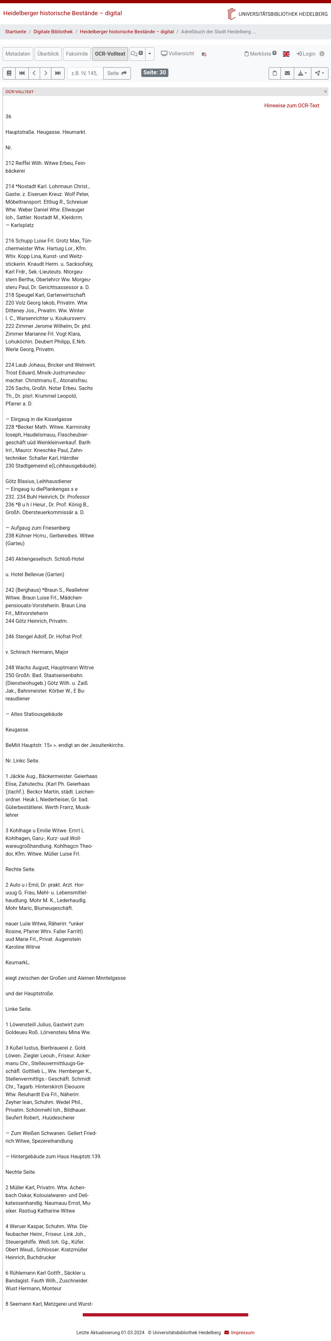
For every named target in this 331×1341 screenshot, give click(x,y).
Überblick (48, 54)
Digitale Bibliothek (53, 32)
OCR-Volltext (110, 54)
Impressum (242, 1333)
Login (305, 54)
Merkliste (260, 54)
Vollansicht (177, 53)
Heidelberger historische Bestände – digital (62, 13)
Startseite (15, 32)
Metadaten (17, 54)
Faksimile (77, 54)
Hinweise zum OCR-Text (291, 106)
